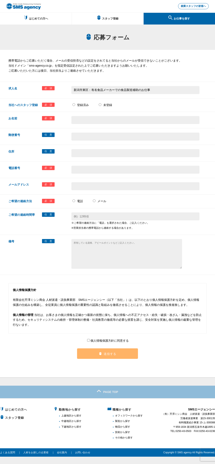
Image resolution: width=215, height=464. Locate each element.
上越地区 (66, 422)
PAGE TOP (107, 398)
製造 (117, 428)
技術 (117, 439)
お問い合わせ (82, 459)
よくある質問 (7, 459)
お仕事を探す (179, 18)
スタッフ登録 (107, 18)
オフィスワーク (124, 422)
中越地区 (66, 428)
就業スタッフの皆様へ (191, 6)
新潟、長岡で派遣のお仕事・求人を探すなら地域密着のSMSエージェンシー (23, 6)
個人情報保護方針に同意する (108, 347)
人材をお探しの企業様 (36, 459)
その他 (119, 444)
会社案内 (62, 459)
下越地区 (66, 433)
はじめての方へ (36, 18)
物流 (117, 433)
